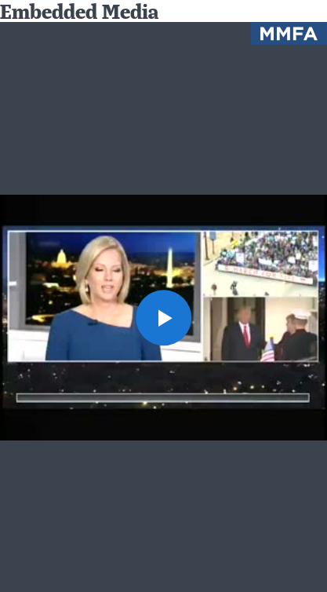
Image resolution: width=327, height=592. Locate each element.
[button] (163, 317)
